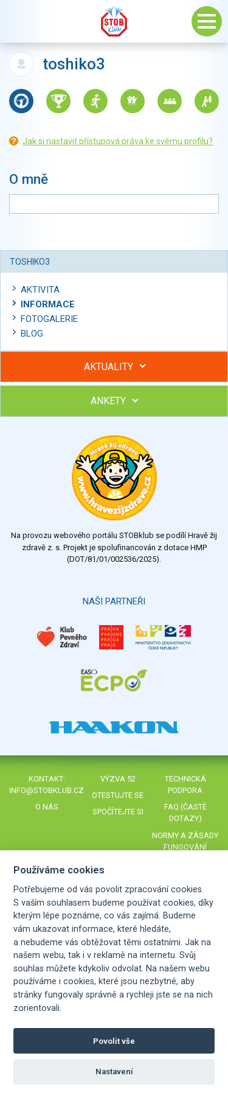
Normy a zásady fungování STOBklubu (185, 847)
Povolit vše (114, 1041)
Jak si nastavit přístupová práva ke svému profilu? (117, 141)
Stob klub (114, 21)
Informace (48, 304)
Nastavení (114, 1071)
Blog (32, 333)
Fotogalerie (49, 318)
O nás (46, 806)
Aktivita (40, 289)
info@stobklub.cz (46, 790)
